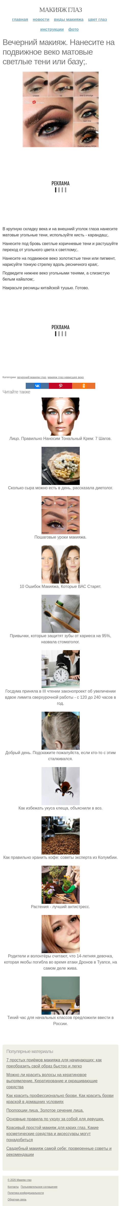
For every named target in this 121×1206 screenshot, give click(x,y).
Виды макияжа (69, 19)
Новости (41, 19)
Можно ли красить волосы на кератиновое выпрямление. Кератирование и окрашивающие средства (52, 1081)
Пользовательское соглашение (39, 1186)
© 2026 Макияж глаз (19, 1180)
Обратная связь (17, 1199)
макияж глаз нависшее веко (66, 377)
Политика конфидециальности (26, 1193)
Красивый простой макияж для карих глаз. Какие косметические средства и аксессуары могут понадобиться (52, 1133)
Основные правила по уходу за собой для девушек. (55, 1119)
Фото (73, 29)
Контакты (13, 1186)
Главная (20, 19)
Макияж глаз (60, 9)
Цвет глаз (97, 19)
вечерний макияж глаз (31, 377)
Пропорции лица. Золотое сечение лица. (45, 1110)
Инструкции (52, 29)
